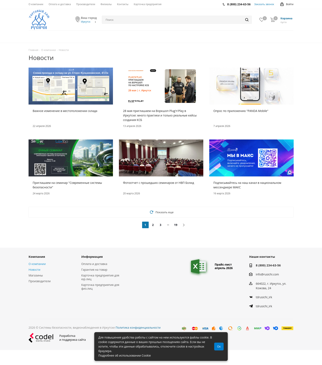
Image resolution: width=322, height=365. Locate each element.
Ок (219, 346)
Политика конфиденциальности (138, 327)
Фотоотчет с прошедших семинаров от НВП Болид (158, 183)
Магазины (36, 275)
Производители (40, 281)
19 (175, 225)
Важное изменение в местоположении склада (65, 111)
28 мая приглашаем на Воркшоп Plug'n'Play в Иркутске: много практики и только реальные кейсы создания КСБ (160, 115)
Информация (92, 256)
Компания (37, 256)
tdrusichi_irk (264, 297)
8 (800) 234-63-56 (268, 265)
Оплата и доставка (94, 264)
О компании (37, 264)
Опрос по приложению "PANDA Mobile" (240, 111)
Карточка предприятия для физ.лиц (100, 286)
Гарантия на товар (94, 270)
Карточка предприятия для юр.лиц (100, 277)
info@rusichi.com (267, 274)
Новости (34, 270)
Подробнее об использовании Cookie (124, 355)
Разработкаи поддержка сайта (57, 338)
